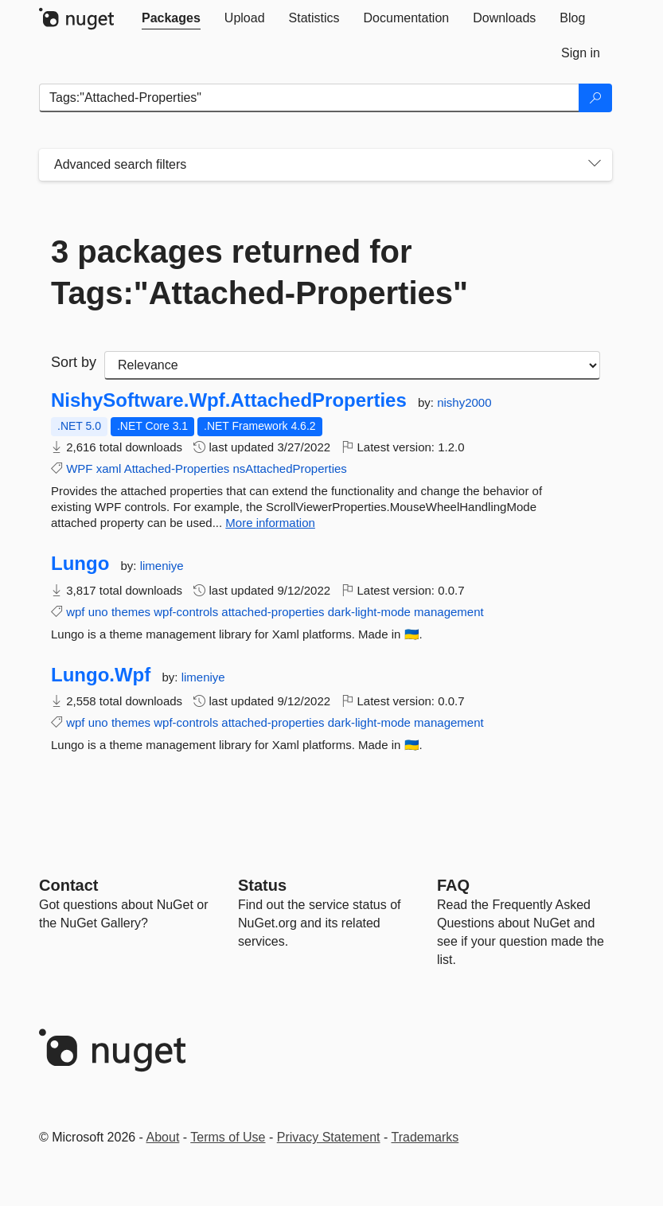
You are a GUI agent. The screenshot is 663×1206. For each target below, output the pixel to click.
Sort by (73, 362)
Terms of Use (227, 1137)
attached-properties (272, 612)
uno (98, 612)
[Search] (595, 98)
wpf (75, 612)
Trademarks (425, 1137)
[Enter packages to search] (309, 98)
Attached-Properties (177, 468)
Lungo (80, 563)
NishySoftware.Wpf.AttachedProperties (229, 400)
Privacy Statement (328, 1137)
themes (130, 612)
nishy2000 (464, 402)
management (449, 612)
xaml (109, 468)
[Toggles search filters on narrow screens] (594, 165)
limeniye (162, 565)
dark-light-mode (369, 612)
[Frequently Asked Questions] (453, 885)
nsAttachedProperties (289, 468)
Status (262, 885)
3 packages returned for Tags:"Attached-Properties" (259, 272)
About (163, 1137)
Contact (68, 885)
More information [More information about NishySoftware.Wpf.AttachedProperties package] (270, 522)
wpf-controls (186, 612)
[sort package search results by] (352, 365)
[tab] (171, 18)
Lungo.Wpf (100, 675)
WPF (79, 468)
